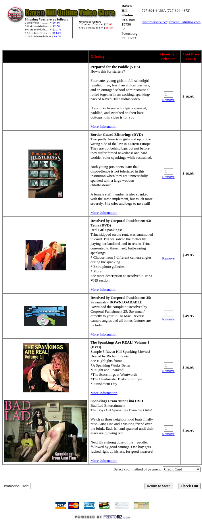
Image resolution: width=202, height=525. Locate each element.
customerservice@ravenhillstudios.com (171, 22)
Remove (168, 100)
